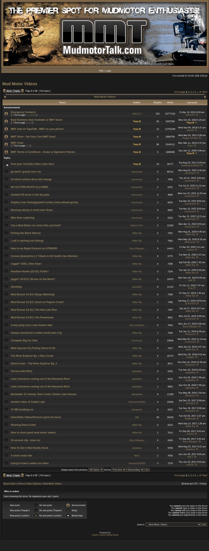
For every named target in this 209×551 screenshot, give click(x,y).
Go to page (180, 92)
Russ (190, 145)
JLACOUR (190, 303)
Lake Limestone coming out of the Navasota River (40, 378)
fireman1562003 (137, 402)
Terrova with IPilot (21, 371)
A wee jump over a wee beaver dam (32, 325)
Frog (190, 288)
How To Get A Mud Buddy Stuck (30, 447)
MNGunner (190, 242)
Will (190, 280)
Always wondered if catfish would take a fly (36, 332)
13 (200, 92)
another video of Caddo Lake (28, 401)
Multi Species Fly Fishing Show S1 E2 (33, 348)
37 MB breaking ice (22, 409)
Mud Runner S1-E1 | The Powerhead (32, 317)
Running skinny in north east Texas (32, 210)
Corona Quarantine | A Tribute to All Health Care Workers (44, 256)
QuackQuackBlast (190, 165)
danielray (137, 448)
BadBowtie (190, 418)
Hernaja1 (190, 403)
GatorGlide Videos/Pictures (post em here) (36, 417)
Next (205, 92)
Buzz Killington (137, 248)
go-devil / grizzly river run (26, 171)
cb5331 (190, 130)
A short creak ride (21, 455)
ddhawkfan (136, 394)
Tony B (137, 121)
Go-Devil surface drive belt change (31, 179)
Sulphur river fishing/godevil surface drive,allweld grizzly (44, 202)
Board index (10, 484)
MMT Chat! (17, 142)
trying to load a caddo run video (30, 463)
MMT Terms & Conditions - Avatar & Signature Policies (43, 152)
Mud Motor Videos (19, 83)
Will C (137, 455)
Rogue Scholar (190, 138)
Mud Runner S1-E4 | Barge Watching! (33, 294)
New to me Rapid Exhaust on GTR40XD (34, 248)
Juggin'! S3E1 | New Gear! (26, 263)
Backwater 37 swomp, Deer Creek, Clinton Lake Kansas (43, 394)
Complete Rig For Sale (24, 340)
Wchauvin (190, 334)
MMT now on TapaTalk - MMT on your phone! (37, 129)
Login (108, 70)
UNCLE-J (137, 113)
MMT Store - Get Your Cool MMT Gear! (33, 136)
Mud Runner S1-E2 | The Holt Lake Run (34, 309)
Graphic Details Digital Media (105, 535)
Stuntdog (16, 286)
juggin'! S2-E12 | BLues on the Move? (33, 279)
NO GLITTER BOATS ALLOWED (29, 187)
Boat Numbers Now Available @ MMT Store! (37, 119)
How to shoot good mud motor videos (33, 432)
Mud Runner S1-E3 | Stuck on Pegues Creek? (37, 302)
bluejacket (137, 409)
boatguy (190, 357)
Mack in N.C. (137, 225)
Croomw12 (136, 340)
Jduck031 (137, 287)
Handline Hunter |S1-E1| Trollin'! (30, 271)
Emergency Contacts (23, 112)
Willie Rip (137, 233)
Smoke (190, 434)
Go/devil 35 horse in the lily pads (30, 194)
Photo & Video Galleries (29, 484)
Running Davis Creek (23, 424)
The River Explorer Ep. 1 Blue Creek (32, 355)
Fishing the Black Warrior (26, 233)
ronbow (190, 249)
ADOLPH (190, 115)
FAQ (101, 70)
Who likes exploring (22, 217)
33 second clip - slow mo (25, 440)
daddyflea (137, 371)
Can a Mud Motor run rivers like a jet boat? (36, 225)
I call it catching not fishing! (27, 240)
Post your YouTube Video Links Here (32, 164)
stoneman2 (137, 171)
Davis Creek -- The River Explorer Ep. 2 (34, 363)
